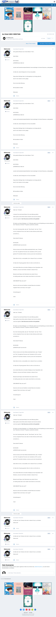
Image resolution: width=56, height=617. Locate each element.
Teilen (43, 38)
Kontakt (30, 612)
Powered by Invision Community (28, 615)
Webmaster (10, 37)
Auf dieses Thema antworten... (14, 572)
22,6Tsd (7, 59)
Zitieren (17, 95)
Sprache (26, 612)
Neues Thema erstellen (30, 43)
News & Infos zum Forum (18, 39)
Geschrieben (18, 100)
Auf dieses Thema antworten (46, 43)
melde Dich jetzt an (38, 566)
